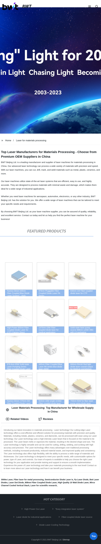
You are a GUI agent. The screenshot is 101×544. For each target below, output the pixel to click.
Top (94, 536)
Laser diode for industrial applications (34, 517)
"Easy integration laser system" (70, 509)
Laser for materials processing (31, 140)
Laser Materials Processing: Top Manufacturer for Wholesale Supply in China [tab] (50, 409)
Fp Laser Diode (81, 479)
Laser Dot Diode (16, 482)
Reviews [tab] (45, 419)
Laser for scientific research (43, 485)
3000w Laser (7, 479)
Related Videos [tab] (17, 419)
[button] (89, 7)
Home (8, 140)
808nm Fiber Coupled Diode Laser (41, 482)
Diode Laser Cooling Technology (55, 525)
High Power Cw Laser (35, 509)
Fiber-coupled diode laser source (77, 517)
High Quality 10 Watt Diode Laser (73, 482)
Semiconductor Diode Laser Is (59, 479)
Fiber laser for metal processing (29, 479)
